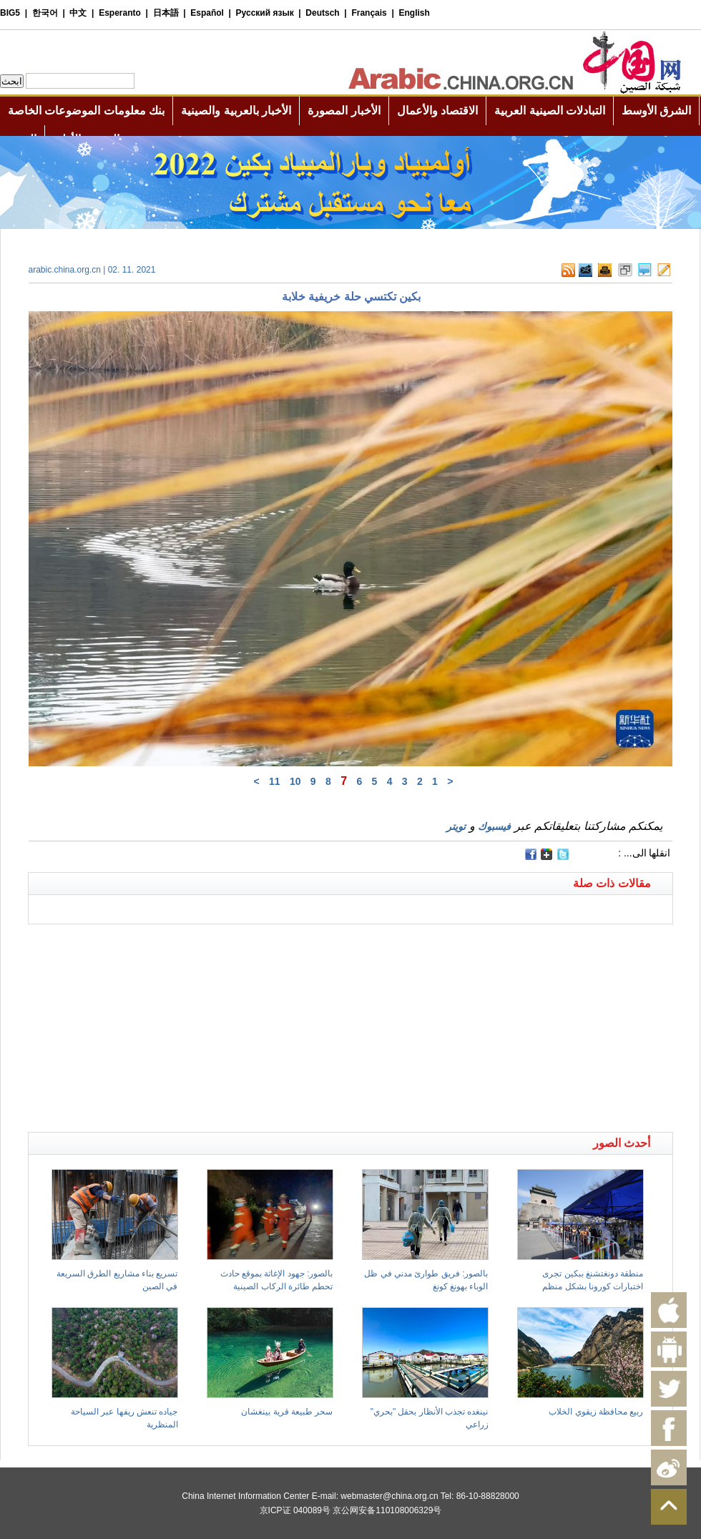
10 (295, 781)
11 (274, 781)
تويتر (456, 826)
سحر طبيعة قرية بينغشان (287, 1412)
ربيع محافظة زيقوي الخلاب (596, 1412)
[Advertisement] (189, 942)
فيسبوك (494, 826)
